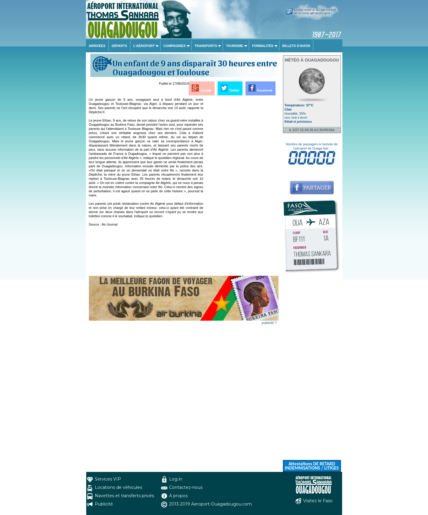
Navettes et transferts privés (124, 495)
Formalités (262, 46)
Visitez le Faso (318, 500)
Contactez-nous (185, 487)
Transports (206, 46)
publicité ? (269, 323)
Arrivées (97, 46)
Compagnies (174, 46)
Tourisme (234, 46)
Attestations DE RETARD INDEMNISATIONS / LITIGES (312, 466)
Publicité (104, 504)
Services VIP (108, 479)
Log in (175, 479)
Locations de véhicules (118, 487)
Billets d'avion (296, 46)
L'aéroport (144, 46)
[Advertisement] (241, 186)
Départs (119, 46)
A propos (178, 495)
